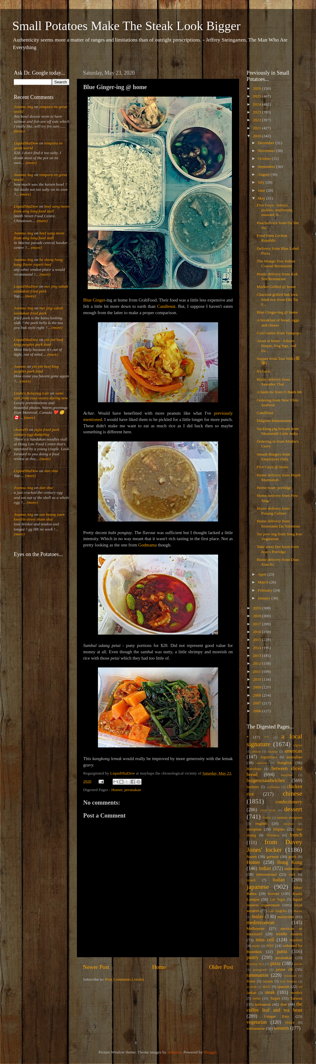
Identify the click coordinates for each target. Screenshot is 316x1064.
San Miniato (288, 981)
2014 (257, 647)
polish (298, 964)
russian (268, 981)
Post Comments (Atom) (124, 979)
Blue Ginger (94, 300)
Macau (297, 911)
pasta (282, 951)
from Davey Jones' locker (274, 845)
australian (294, 757)
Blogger (210, 1052)
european (254, 829)
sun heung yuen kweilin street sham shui (39, 516)
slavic (266, 987)
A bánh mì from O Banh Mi (279, 392)
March (263, 582)
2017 (257, 624)
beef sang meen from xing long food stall (41, 208)
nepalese (296, 940)
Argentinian (268, 757)
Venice (290, 1022)
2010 (257, 679)
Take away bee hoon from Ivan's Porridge (278, 549)
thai (284, 1004)
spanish (283, 986)
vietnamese (256, 1028)
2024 (257, 104)
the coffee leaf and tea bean (274, 1007)
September (267, 166)
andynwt (174, 1052)
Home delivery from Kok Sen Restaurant (277, 276)
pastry (253, 957)
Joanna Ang (23, 106)
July (262, 182)
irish (292, 874)
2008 (257, 695)
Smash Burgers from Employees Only (273, 456)
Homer (116, 789)
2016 (257, 631)
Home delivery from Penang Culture (273, 510)
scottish (252, 986)
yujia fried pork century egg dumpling (36, 432)
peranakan (132, 789)
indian (265, 868)
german (272, 856)
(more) (19, 131)
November (267, 150)
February (265, 590)
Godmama (147, 545)
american (293, 751)
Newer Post (96, 967)
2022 (257, 120)
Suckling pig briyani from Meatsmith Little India (278, 431)
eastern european (289, 817)
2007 (257, 703)
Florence (272, 835)
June (262, 190)
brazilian (286, 775)
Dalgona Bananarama (274, 420)
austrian (262, 763)
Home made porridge (274, 487)
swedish (296, 993)
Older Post (221, 967)
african (256, 751)
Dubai (267, 817)
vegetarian (257, 1022)
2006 (257, 711)
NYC (270, 946)
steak (270, 992)
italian (279, 880)
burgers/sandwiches (266, 780)
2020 (257, 136)
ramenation (258, 975)
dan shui (51, 471)
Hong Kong (289, 862)
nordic (256, 946)
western (281, 1028)
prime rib (284, 969)
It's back (263, 371)
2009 (257, 687)
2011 (257, 671)
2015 (257, 639)
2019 (257, 608)
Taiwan (296, 998)
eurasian (288, 823)
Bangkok (284, 762)
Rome (251, 981)
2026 (257, 88)
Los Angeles (278, 911)
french (296, 835)
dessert (293, 809)
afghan (297, 745)
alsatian (273, 751)
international (266, 874)
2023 (257, 112)
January (264, 598)
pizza (275, 963)
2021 (257, 128)
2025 (257, 96)
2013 (257, 655)
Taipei (275, 998)
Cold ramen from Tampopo (279, 333)
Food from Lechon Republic (272, 238)
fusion (252, 856)
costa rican (267, 810)
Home (159, 967)
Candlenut (166, 306)
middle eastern (289, 934)
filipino (279, 829)
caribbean (273, 787)
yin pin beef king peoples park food (38, 342)
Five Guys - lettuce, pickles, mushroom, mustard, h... (275, 210)
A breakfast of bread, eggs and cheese (278, 322)
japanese (258, 886)
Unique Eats (276, 1016)
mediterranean (261, 922)
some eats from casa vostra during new (41, 395)
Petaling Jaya (255, 964)
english (261, 823)
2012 (257, 663)
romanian (290, 975)
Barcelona (254, 769)
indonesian (293, 868)
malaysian (286, 916)
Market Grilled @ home (276, 286)
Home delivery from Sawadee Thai (273, 381)
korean (273, 893)
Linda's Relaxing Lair (31, 393)
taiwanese (263, 1004)
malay (258, 916)
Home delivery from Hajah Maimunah (279, 477)
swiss (256, 998)
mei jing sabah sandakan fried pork (41, 288)
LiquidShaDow (26, 143)
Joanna (20, 366)
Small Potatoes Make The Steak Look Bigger (126, 26)
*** (266, 737)
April (262, 574)
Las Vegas (277, 899)
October (265, 158)
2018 (257, 616)
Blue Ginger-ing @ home (277, 312)
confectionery (288, 802)
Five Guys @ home (272, 467)
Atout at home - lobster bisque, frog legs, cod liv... (276, 346)
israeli (251, 880)
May (262, 198)
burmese (253, 787)
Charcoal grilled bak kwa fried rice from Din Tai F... (277, 299)
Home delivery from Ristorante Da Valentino (278, 523)
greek (292, 857)
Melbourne (255, 928)
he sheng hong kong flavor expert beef (38, 262)
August (264, 174)
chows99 (21, 429)
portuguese (260, 969)
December (266, 143)
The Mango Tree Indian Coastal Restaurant (276, 263)
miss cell (265, 939)
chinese (292, 793)
